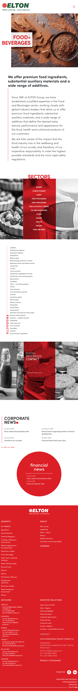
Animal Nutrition (7, 534)
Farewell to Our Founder (13, 440)
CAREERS (45, 547)
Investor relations (46, 628)
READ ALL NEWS (8, 447)
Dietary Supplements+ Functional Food (9, 547)
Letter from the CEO (47, 607)
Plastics (3, 575)
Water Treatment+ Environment (7, 591)
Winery (3, 596)
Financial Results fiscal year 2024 (54, 440)
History (42, 536)
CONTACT (45, 636)
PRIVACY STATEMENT (51, 663)
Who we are (44, 527)
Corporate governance (48, 619)
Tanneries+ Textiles (7, 587)
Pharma (4, 571)
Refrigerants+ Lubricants (6, 582)
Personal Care (6, 568)
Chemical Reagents (8, 537)
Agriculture (5, 531)
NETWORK (6, 601)
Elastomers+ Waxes (8, 552)
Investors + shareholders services (52, 631)
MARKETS (6, 521)
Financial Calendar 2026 (35, 484)
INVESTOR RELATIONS (51, 601)
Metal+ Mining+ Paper (9, 564)
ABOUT (44, 521)
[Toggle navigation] (74, 6)
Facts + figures (45, 610)
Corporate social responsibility (51, 542)
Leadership (44, 530)
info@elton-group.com (35, 372)
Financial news (45, 622)
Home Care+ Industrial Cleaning (9, 560)
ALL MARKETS (6, 527)
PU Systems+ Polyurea (9, 578)
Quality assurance (46, 539)
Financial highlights (47, 613)
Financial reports (46, 616)
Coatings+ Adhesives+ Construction (9, 542)
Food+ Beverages (7, 555)
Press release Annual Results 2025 (16, 431)
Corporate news (46, 625)
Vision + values (45, 533)
